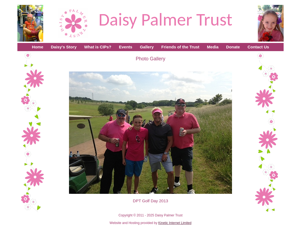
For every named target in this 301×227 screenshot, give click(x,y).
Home (37, 47)
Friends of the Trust (180, 47)
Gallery (147, 47)
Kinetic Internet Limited (175, 223)
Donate (233, 47)
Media (213, 47)
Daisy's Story (63, 47)
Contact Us (258, 47)
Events (125, 47)
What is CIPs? (97, 47)
